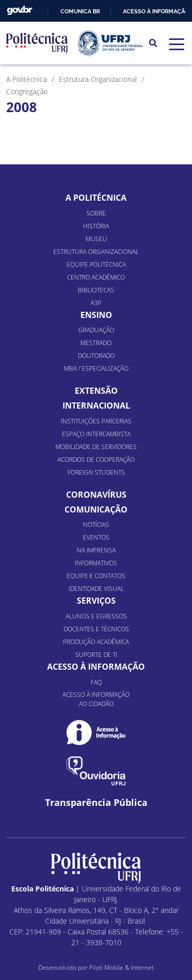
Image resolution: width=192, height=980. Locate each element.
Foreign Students (96, 472)
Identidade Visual (96, 588)
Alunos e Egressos (96, 616)
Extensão (96, 390)
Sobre (96, 213)
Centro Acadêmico (96, 277)
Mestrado (96, 342)
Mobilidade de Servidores (96, 446)
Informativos (96, 563)
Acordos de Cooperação (96, 459)
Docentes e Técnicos (96, 629)
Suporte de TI (96, 654)
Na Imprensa (96, 550)
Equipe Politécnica (96, 264)
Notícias (96, 524)
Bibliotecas (96, 290)
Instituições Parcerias (96, 421)
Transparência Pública (96, 802)
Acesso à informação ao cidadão (96, 699)
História (96, 226)
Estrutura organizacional (96, 251)
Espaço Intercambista (96, 434)
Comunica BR (80, 11)
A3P (96, 303)
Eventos (96, 537)
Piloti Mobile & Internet (121, 967)
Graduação (96, 330)
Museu (96, 239)
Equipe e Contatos (96, 575)
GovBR (19, 10)
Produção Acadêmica (96, 641)
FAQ (96, 682)
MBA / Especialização (96, 368)
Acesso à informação (156, 11)
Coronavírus (96, 494)
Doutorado (96, 355)
